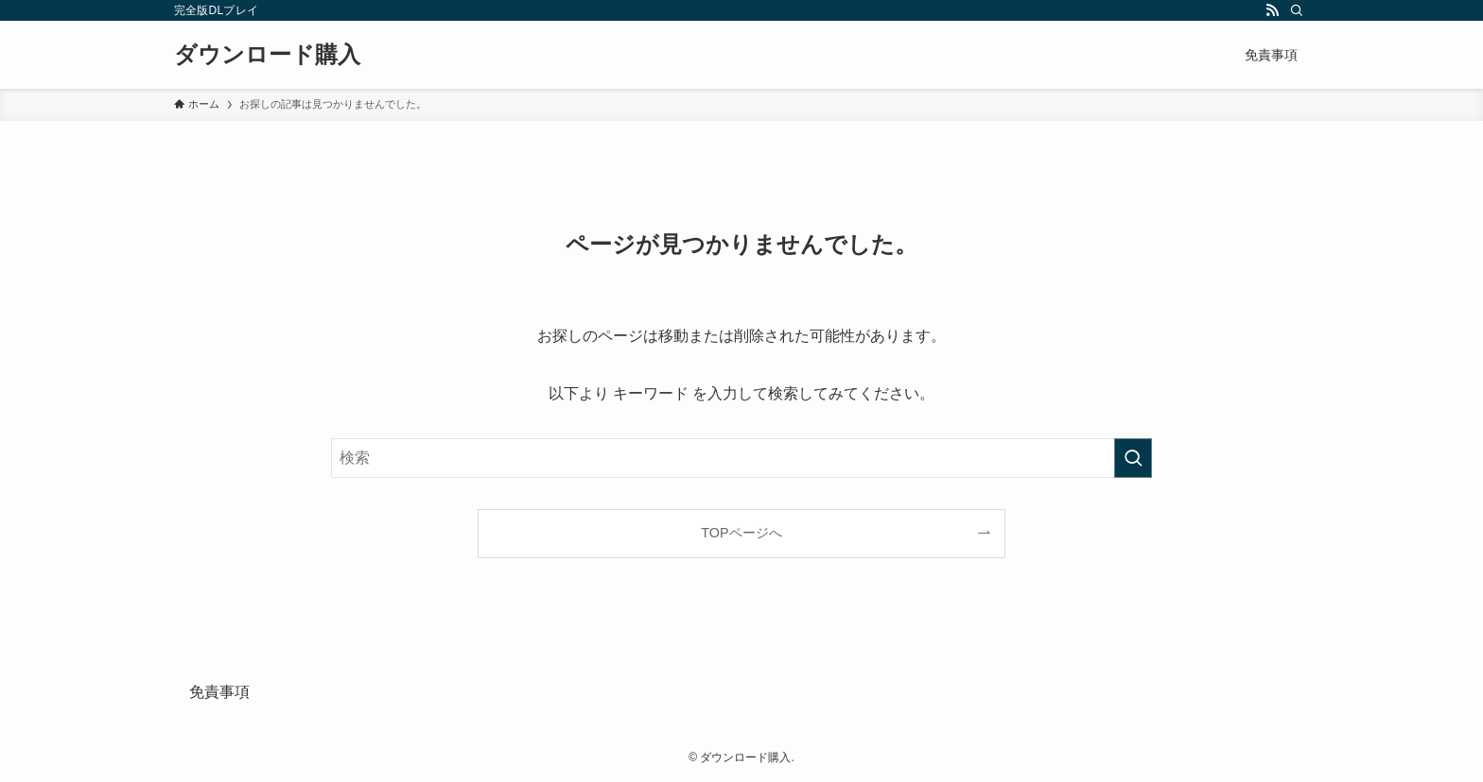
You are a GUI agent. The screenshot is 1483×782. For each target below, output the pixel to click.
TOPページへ (741, 532)
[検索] (1296, 10)
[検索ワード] (741, 458)
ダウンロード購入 (267, 54)
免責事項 (219, 692)
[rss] (1272, 10)
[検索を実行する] (1133, 458)
